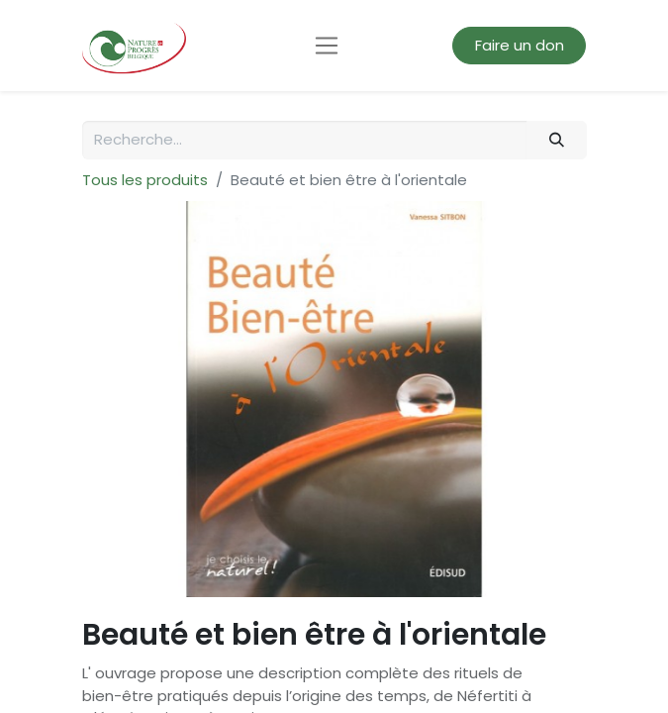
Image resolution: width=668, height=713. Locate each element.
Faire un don (519, 45)
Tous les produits (145, 179)
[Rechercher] (556, 140)
